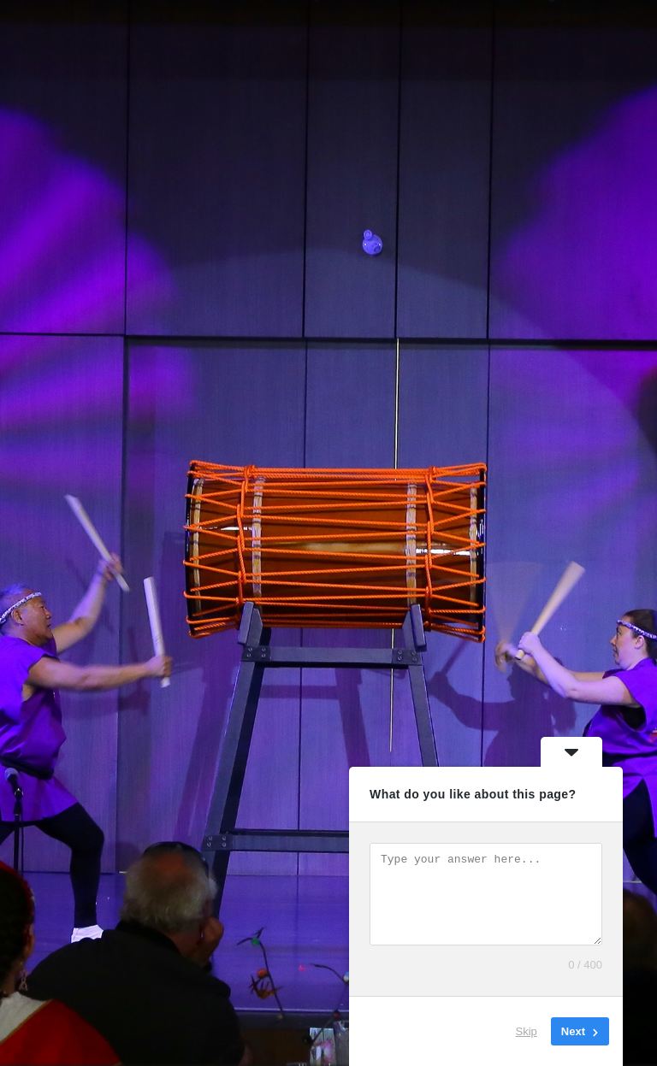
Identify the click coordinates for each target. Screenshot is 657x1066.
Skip (526, 1031)
